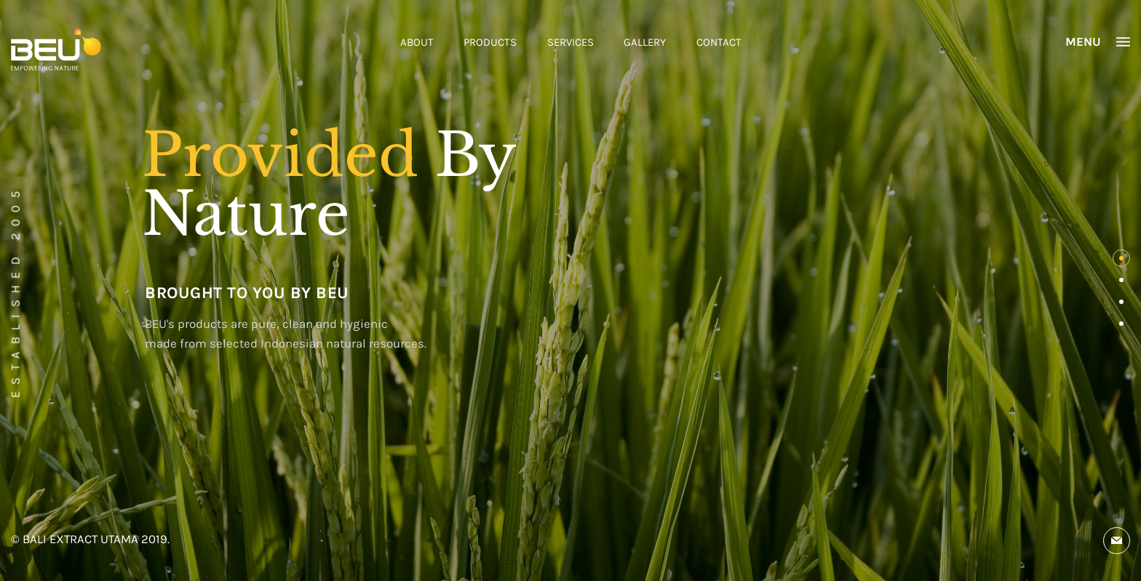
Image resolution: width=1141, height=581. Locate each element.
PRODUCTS (490, 42)
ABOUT (417, 42)
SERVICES (570, 42)
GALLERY (645, 42)
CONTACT (719, 42)
